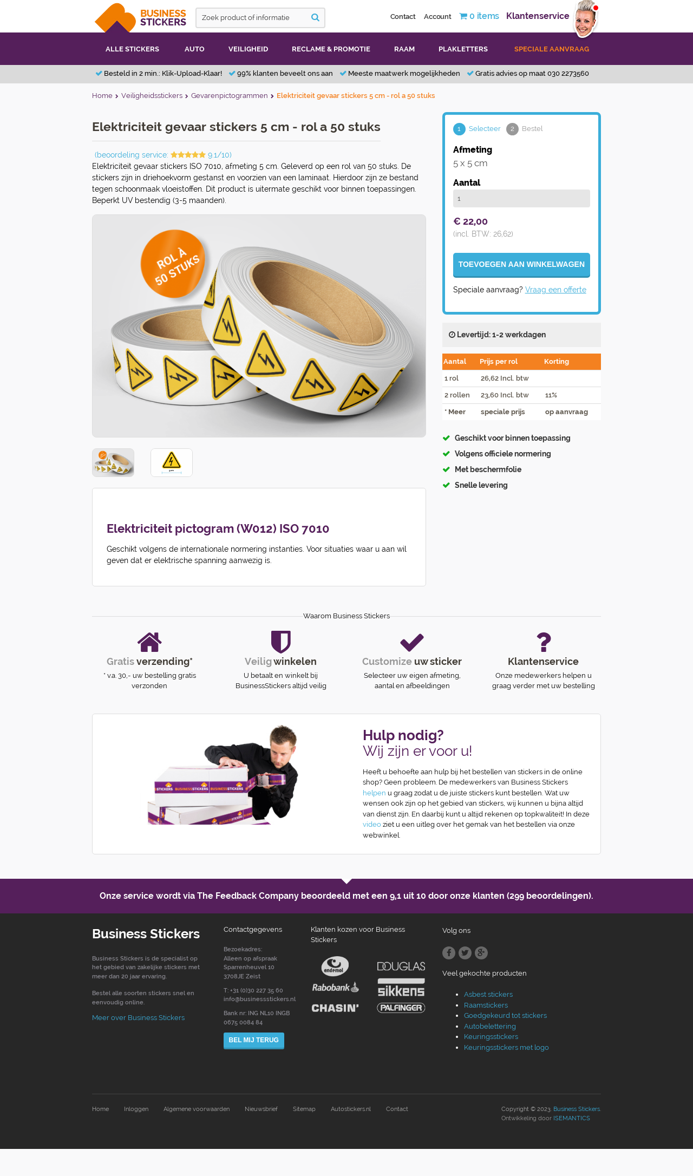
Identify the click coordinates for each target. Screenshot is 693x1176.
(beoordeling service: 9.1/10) (163, 155)
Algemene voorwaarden (197, 1109)
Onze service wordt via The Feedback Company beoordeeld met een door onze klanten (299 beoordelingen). (346, 896)
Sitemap (304, 1109)
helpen (374, 793)
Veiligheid (248, 49)
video (372, 824)
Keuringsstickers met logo (506, 1047)
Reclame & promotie (331, 49)
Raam (404, 49)
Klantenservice (538, 16)
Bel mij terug (254, 1040)
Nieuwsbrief (261, 1109)
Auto (195, 49)
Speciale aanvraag (551, 49)
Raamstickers (486, 1005)
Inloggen (136, 1109)
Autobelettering (490, 1026)
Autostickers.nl (351, 1109)
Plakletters (463, 49)
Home (100, 1109)
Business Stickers (576, 1109)
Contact (403, 16)
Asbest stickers (488, 994)
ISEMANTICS (571, 1118)
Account (437, 16)
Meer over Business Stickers (138, 1018)
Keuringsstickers (491, 1037)
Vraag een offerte (555, 289)
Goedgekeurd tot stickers (505, 1015)
